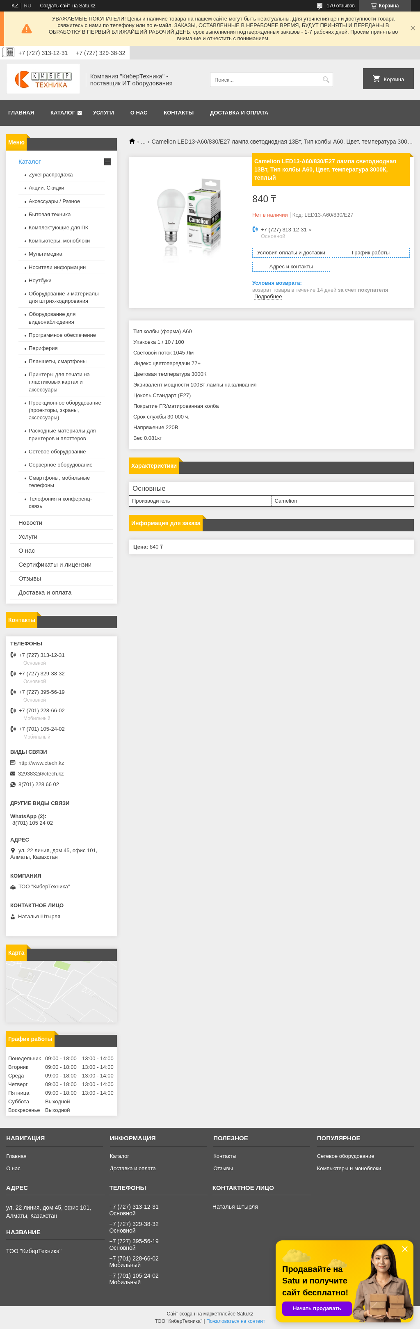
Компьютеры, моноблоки (59, 241)
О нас (139, 113)
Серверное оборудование (61, 465)
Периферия (43, 348)
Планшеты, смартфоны (58, 361)
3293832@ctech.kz (41, 774)
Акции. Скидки (46, 188)
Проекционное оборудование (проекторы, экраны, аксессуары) (65, 410)
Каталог (62, 113)
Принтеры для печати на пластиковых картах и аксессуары (59, 381)
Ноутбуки (40, 280)
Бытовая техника (50, 214)
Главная (21, 113)
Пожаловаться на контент (235, 1321)
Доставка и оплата (239, 113)
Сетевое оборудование (57, 451)
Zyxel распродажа (51, 175)
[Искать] (326, 80)
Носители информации (57, 267)
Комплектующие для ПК (58, 227)
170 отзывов (340, 6)
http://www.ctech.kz (41, 763)
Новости (30, 522)
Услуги (103, 113)
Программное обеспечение (62, 335)
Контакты (179, 113)
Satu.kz (245, 1314)
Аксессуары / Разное (54, 201)
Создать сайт (55, 6)
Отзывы (29, 578)
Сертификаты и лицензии (54, 564)
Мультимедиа (45, 254)
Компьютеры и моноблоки (349, 1168)
